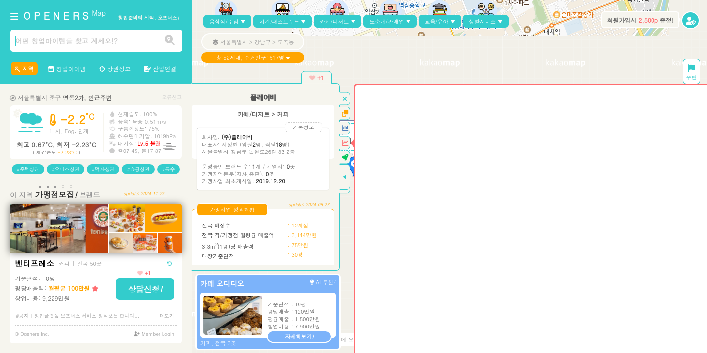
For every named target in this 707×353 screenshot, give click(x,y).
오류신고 (172, 97)
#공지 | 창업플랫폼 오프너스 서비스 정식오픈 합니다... (78, 315)
